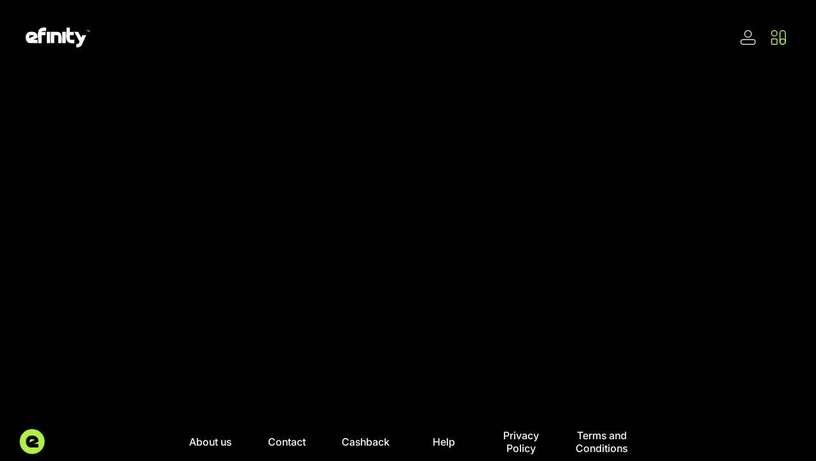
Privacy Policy (521, 442)
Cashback (366, 441)
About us (210, 441)
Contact (287, 441)
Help (444, 441)
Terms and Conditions (602, 442)
